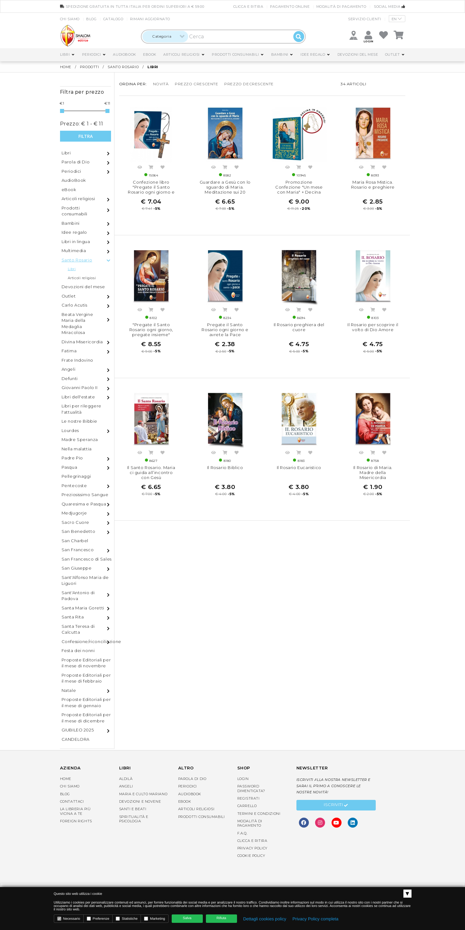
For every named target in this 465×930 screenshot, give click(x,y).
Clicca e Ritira (248, 6)
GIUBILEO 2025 (78, 729)
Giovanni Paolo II (80, 387)
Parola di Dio (76, 161)
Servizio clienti (364, 19)
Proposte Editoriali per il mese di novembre (86, 663)
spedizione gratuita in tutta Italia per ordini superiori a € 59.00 (132, 6)
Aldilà (126, 779)
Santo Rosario (123, 67)
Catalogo (113, 19)
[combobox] (165, 36)
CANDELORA (76, 739)
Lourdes (70, 430)
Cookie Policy (251, 855)
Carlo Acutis (74, 305)
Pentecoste (74, 485)
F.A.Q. (242, 833)
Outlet (392, 54)
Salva (187, 918)
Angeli (69, 369)
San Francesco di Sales (87, 559)
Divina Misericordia (82, 341)
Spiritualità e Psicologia (133, 819)
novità (161, 84)
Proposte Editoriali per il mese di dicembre (86, 717)
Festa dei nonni (78, 650)
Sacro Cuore (76, 522)
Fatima (69, 350)
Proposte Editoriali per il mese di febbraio (86, 678)
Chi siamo (70, 19)
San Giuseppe (77, 568)
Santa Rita (73, 616)
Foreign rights (76, 821)
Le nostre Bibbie (80, 421)
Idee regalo (312, 54)
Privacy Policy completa (315, 918)
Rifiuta (221, 918)
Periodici (91, 54)
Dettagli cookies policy (264, 918)
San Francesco (78, 549)
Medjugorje (74, 512)
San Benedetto (78, 531)
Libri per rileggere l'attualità (81, 409)
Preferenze (98, 919)
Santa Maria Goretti (83, 607)
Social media (389, 6)
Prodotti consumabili (235, 54)
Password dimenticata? (251, 788)
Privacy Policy (252, 848)
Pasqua (69, 467)
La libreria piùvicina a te (75, 811)
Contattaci (72, 801)
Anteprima (140, 168)
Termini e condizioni (259, 813)
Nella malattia (77, 448)
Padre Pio (72, 457)
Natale (69, 690)
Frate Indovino (77, 360)
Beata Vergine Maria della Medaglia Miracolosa (77, 323)
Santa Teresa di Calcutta (78, 629)
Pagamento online (290, 6)
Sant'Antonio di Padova (78, 595)
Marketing (154, 919)
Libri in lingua (76, 241)
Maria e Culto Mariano (143, 794)
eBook (149, 54)
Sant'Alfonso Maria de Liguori (85, 580)
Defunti (70, 378)
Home (65, 67)
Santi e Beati (132, 809)
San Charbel (75, 540)
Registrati (248, 798)
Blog (91, 19)
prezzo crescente (196, 84)
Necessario (68, 919)
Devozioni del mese (357, 54)
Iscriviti (336, 805)
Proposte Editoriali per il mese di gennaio (86, 702)
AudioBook (124, 54)
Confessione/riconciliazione (88, 641)
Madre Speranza (80, 439)
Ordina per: (133, 84)
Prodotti (89, 67)
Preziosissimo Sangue (85, 494)
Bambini (279, 54)
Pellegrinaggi (76, 476)
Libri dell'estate (78, 396)
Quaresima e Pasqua (84, 503)
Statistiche (126, 919)
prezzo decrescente (249, 84)
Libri (65, 54)
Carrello (247, 806)
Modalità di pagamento (341, 6)
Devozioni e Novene (140, 801)
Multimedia (74, 250)
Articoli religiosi (181, 54)
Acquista (151, 168)
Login (243, 779)
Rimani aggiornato (150, 19)
